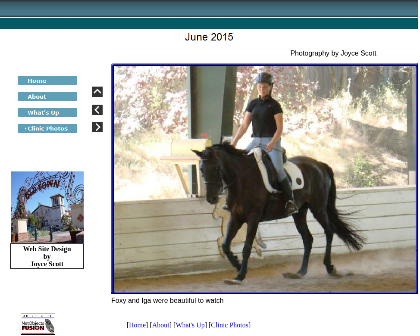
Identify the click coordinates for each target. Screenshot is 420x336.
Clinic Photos (229, 325)
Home (137, 325)
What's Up (190, 325)
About (160, 325)
